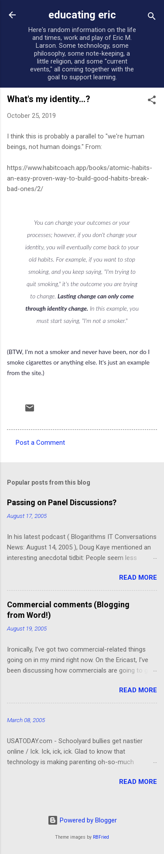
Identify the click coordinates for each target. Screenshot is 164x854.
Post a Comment (40, 442)
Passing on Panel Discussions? (61, 502)
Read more (138, 577)
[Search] (152, 17)
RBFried (101, 837)
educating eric (82, 15)
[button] (152, 101)
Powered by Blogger (82, 820)
